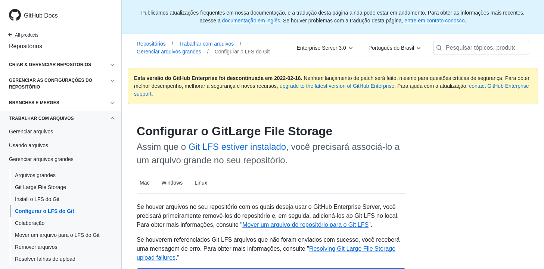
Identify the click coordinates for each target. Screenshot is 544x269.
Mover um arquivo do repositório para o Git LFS (305, 225)
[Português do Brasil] (395, 47)
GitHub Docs (41, 15)
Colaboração (29, 223)
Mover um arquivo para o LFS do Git (57, 235)
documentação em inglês (251, 21)
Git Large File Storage (40, 187)
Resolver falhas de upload (45, 259)
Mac (144, 183)
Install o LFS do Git (37, 199)
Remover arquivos (36, 247)
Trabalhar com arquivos (210, 44)
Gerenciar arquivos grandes (173, 52)
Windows (172, 183)
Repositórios (25, 46)
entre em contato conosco (434, 21)
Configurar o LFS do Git (44, 211)
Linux (201, 183)
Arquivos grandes (35, 175)
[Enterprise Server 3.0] (325, 47)
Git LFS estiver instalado (237, 147)
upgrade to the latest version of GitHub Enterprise (337, 86)
